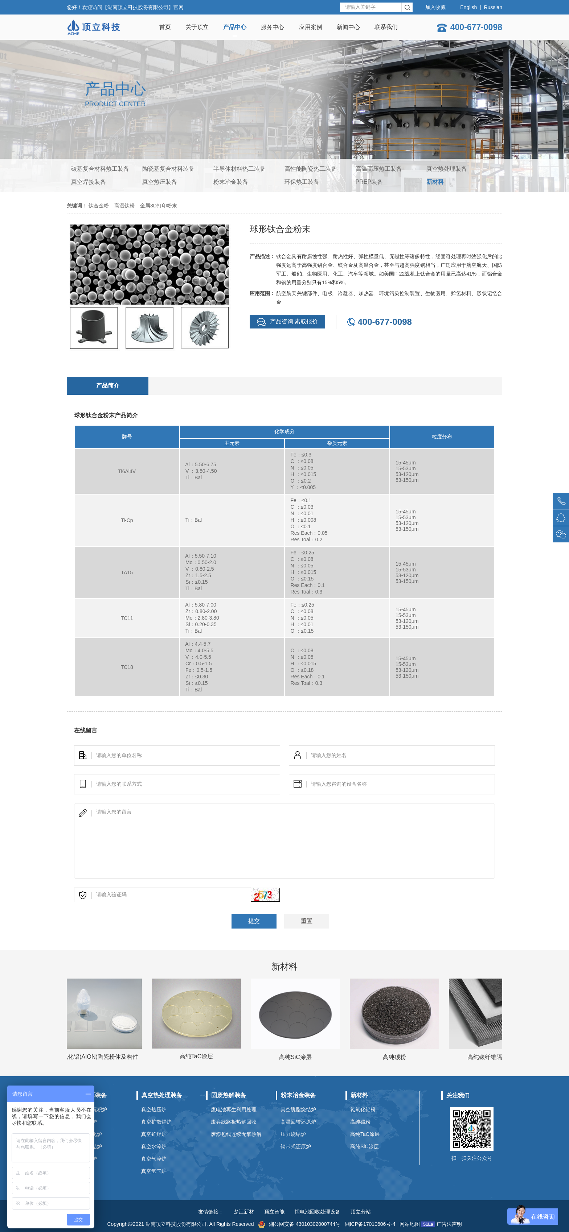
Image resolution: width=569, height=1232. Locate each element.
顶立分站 (361, 1212)
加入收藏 (435, 7)
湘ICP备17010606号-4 (370, 1224)
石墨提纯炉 (84, 1159)
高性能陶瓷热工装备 (310, 169)
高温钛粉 (124, 205)
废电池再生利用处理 (234, 1109)
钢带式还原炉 (296, 1146)
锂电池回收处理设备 (317, 1212)
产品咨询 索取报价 (287, 322)
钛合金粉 (99, 205)
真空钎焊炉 (154, 1134)
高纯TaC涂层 (365, 1134)
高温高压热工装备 (379, 169)
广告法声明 (449, 1224)
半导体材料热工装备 (239, 169)
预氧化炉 (81, 1171)
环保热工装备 (301, 182)
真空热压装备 (159, 182)
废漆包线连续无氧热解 (236, 1134)
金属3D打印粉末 (158, 205)
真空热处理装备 (446, 169)
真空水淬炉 (154, 1146)
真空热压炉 (154, 1109)
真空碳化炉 (84, 1122)
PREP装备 (369, 182)
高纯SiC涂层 (364, 1146)
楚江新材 (244, 1212)
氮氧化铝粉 (363, 1109)
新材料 (435, 182)
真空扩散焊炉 (156, 1122)
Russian (493, 7)
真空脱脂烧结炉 (298, 1109)
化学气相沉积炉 (89, 1109)
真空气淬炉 (154, 1159)
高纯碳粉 (360, 1122)
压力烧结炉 (293, 1134)
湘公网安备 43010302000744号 (299, 1224)
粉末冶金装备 (230, 182)
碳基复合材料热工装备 (100, 169)
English (468, 7)
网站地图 (410, 1224)
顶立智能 (274, 1212)
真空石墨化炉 (86, 1134)
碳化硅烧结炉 (86, 1146)
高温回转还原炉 (298, 1122)
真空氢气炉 (154, 1171)
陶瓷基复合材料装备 (168, 169)
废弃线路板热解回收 (234, 1122)
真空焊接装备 (88, 182)
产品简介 (107, 386)
